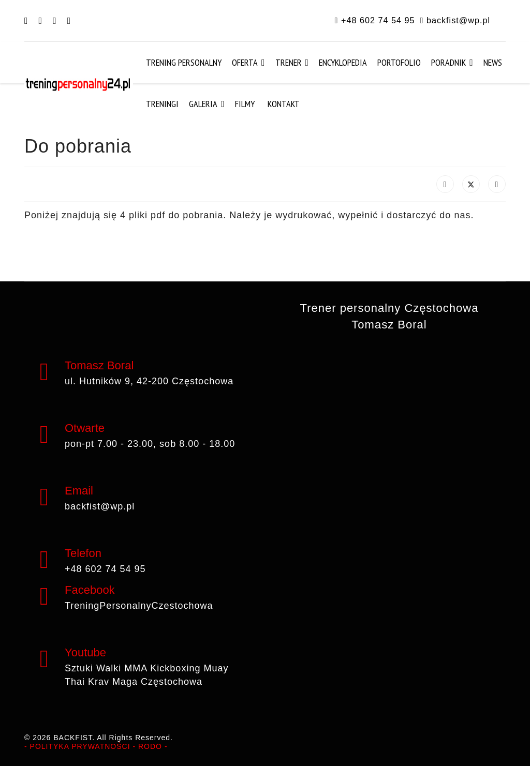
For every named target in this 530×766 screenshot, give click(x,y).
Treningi (162, 104)
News (492, 62)
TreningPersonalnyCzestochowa (139, 605)
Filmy (245, 104)
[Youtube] (55, 21)
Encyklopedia (343, 62)
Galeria (203, 104)
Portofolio (399, 62)
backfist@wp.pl (458, 20)
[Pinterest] (41, 21)
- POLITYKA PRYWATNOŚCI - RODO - (96, 746)
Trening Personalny (184, 62)
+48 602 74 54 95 (378, 20)
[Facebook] (26, 21)
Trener (288, 62)
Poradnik (448, 62)
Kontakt (284, 104)
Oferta (245, 62)
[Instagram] (69, 21)
